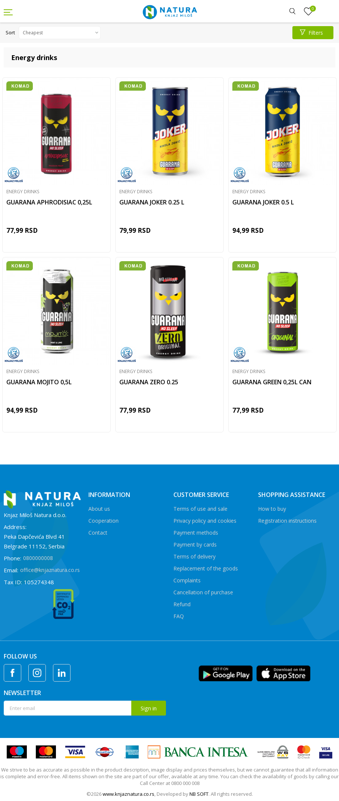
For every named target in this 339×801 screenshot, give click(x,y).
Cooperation (103, 520)
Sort (10, 32)
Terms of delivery (194, 556)
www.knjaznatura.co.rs (128, 794)
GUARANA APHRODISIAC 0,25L (49, 202)
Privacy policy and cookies (204, 520)
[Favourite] (308, 11)
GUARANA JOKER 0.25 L (151, 202)
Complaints (187, 580)
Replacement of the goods (205, 568)
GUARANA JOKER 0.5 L (263, 202)
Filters (311, 32)
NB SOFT (198, 794)
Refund (182, 604)
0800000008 (38, 557)
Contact (97, 532)
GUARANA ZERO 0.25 (148, 382)
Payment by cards (195, 544)
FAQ (178, 616)
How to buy (272, 508)
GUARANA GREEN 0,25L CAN (271, 382)
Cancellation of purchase (203, 592)
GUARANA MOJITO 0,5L (39, 382)
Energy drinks (22, 191)
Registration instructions (287, 520)
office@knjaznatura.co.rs (50, 569)
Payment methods (195, 532)
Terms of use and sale (200, 508)
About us (99, 508)
